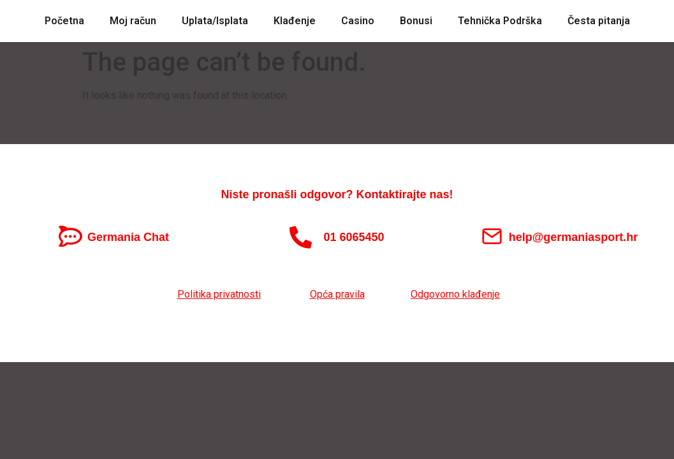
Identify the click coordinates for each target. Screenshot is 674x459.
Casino (357, 21)
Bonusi (416, 21)
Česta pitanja (599, 21)
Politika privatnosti (219, 294)
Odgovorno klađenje (455, 294)
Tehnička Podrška (500, 21)
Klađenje (295, 21)
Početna (64, 21)
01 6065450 (353, 237)
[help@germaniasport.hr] (491, 236)
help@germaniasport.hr (573, 237)
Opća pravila (337, 294)
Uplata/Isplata (215, 21)
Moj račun (133, 21)
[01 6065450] (300, 237)
